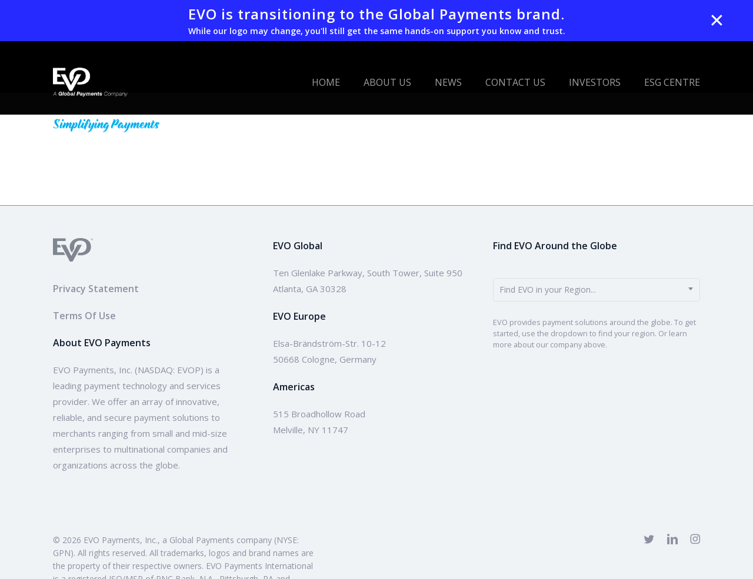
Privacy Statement (96, 288)
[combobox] (596, 290)
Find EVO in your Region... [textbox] (547, 289)
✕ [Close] (717, 20)
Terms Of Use (84, 315)
